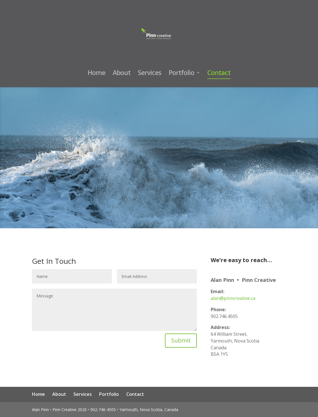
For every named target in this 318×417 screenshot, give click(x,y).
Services (149, 74)
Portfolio (181, 74)
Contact (218, 74)
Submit (181, 340)
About (121, 74)
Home (96, 74)
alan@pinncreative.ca (233, 298)
